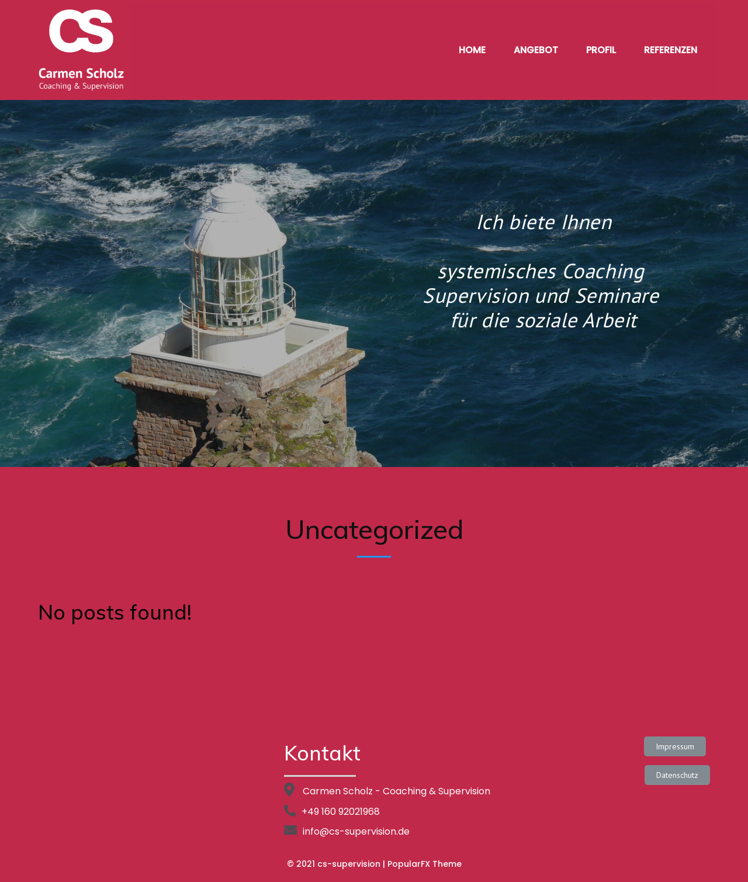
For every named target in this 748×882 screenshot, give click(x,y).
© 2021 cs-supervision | (337, 864)
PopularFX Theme (424, 864)
